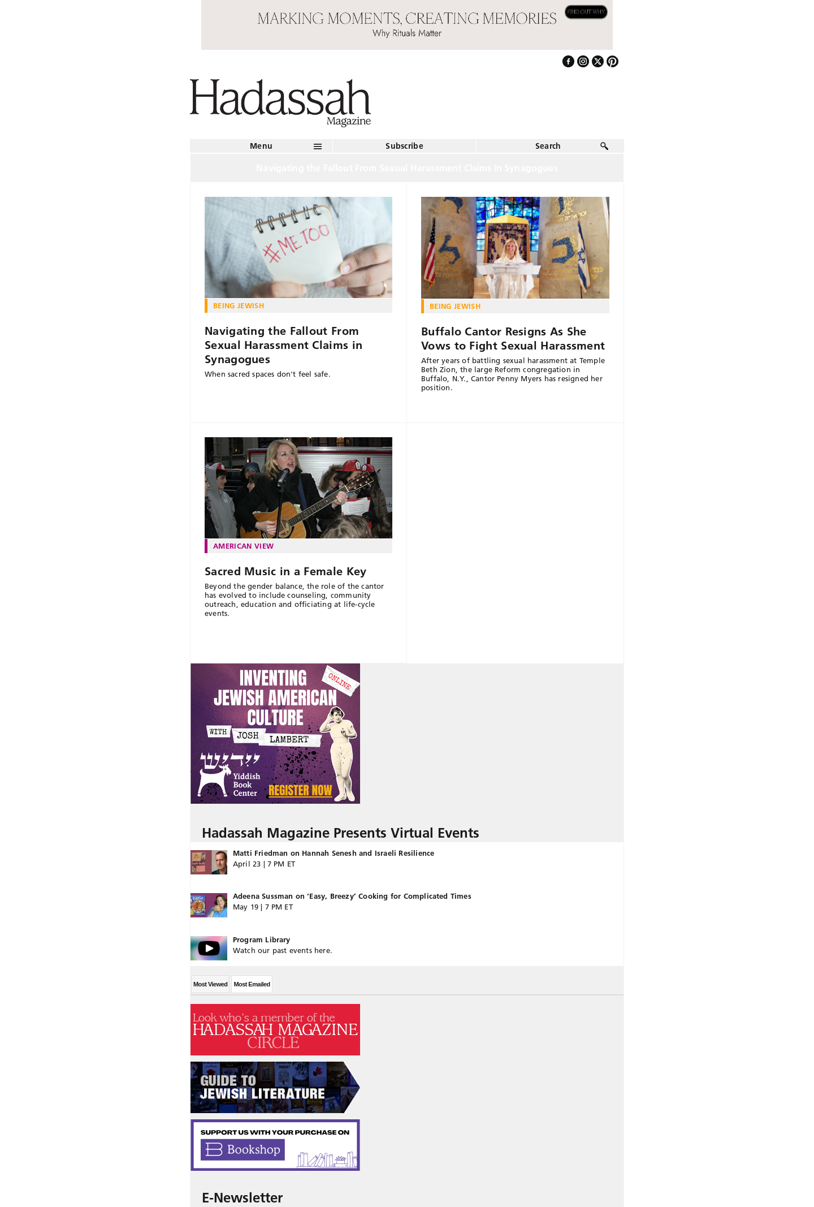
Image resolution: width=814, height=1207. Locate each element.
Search (548, 146)
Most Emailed (251, 984)
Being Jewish (238, 305)
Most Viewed (210, 984)
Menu (261, 146)
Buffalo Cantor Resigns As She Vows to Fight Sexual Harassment (513, 338)
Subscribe (404, 146)
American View (243, 545)
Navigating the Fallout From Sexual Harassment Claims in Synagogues (283, 345)
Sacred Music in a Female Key (285, 571)
